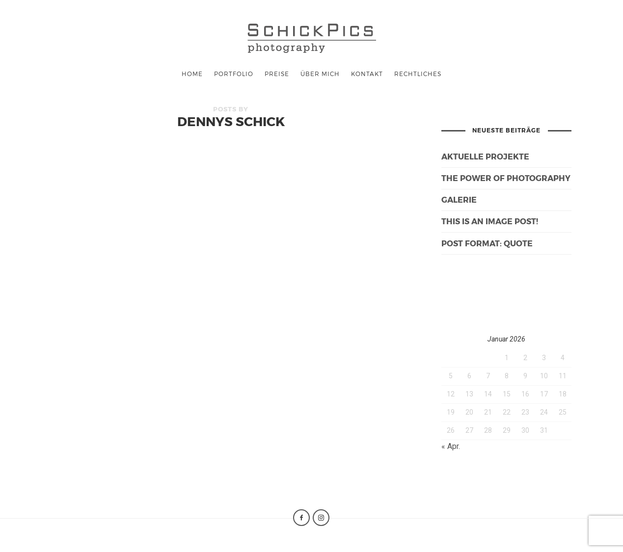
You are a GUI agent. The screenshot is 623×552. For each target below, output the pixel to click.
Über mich (320, 73)
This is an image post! (489, 221)
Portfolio (233, 73)
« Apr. (450, 446)
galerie (459, 199)
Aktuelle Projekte (485, 156)
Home (192, 73)
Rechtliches (417, 73)
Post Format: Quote (487, 243)
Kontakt (367, 73)
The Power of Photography (505, 178)
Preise (277, 73)
